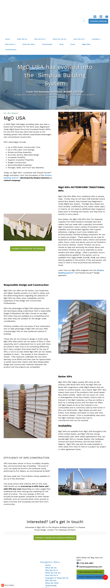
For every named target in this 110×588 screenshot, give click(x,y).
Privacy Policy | (100, 581)
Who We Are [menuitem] (50, 560)
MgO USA (86, 23)
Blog (61, 23)
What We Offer (29, 23)
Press (72, 23)
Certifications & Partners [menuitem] (56, 570)
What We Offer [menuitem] (52, 562)
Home (7, 18)
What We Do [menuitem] (51, 547)
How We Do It (79, 18)
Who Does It (10, 23)
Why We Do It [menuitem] (51, 549)
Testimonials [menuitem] (51, 565)
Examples (96, 18)
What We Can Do (59, 18)
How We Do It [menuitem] (51, 554)
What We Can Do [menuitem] (52, 552)
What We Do (22, 18)
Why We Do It (39, 18)
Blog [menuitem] (47, 567)
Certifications (10, 29)
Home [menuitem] (48, 544)
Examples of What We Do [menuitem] (56, 557)
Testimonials (47, 23)
